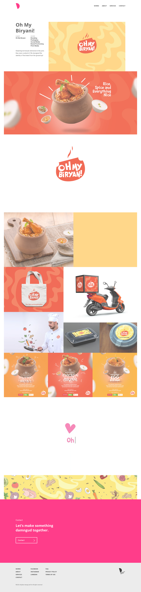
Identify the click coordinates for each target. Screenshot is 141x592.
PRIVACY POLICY (51, 572)
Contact (26, 540)
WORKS (96, 6)
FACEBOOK (34, 569)
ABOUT (104, 6)
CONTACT (122, 6)
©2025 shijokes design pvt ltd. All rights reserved (29, 584)
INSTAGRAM (35, 572)
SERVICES (113, 6)
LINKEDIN (34, 574)
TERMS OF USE (50, 574)
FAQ (47, 569)
